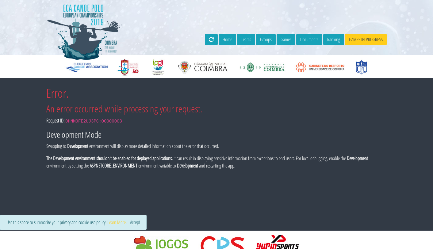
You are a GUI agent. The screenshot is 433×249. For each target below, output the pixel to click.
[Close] (135, 222)
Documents (309, 39)
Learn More (116, 222)
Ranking (333, 39)
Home (227, 39)
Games (286, 39)
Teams (246, 39)
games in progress (366, 39)
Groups (266, 39)
